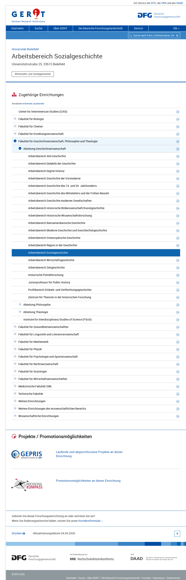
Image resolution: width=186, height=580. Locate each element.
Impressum (158, 577)
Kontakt (146, 577)
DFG (153, 3)
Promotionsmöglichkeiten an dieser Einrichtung (88, 480)
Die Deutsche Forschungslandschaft (101, 28)
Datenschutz (173, 577)
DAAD (179, 3)
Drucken (18, 533)
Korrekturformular (89, 521)
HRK (163, 3)
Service (138, 28)
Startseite (17, 28)
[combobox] (154, 35)
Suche (38, 28)
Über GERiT (60, 28)
